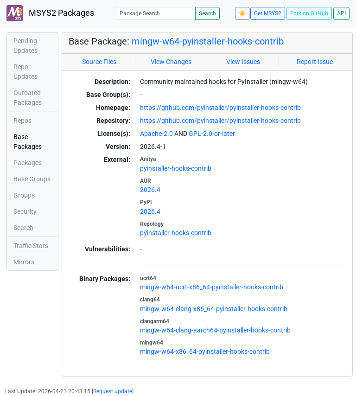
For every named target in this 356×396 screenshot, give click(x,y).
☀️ (242, 13)
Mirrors (23, 262)
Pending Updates (25, 45)
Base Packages (27, 141)
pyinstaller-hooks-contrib (175, 168)
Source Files (99, 61)
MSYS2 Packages (50, 13)
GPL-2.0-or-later (212, 133)
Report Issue (315, 61)
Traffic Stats (30, 245)
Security (25, 211)
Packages (27, 162)
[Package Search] (156, 13)
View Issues (243, 61)
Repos (22, 120)
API (341, 13)
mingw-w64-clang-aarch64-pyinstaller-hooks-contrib (215, 330)
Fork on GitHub (309, 13)
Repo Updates (25, 71)
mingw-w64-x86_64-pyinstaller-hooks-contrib (205, 351)
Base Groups (32, 179)
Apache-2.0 (156, 133)
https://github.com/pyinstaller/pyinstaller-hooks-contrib (220, 107)
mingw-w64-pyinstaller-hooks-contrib (208, 41)
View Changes (171, 61)
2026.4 (150, 189)
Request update (112, 391)
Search (207, 13)
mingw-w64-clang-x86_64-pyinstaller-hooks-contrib (213, 309)
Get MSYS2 (267, 13)
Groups (24, 195)
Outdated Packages (27, 97)
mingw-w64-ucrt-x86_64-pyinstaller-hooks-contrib (211, 287)
